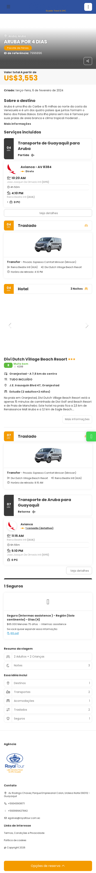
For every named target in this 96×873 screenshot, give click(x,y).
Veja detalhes (48, 213)
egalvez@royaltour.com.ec (24, 818)
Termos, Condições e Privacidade (24, 833)
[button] (10, 325)
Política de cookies (15, 840)
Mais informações (17, 124)
